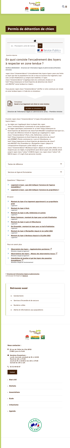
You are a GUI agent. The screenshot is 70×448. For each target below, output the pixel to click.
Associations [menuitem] (14, 392)
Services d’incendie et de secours (24, 300)
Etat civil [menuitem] (12, 380)
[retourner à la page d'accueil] (34, 6)
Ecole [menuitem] (11, 398)
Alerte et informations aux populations (26, 310)
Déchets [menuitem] (12, 386)
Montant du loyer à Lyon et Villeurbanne (26, 222)
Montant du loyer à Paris (20, 208)
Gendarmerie (16, 296)
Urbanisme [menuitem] (13, 405)
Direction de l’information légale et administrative (23, 274)
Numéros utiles (17, 305)
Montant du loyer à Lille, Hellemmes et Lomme (28, 213)
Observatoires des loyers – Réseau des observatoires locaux (34, 254)
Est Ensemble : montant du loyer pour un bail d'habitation (32, 226)
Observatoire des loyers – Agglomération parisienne (31, 249)
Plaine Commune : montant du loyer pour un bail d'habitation (34, 217)
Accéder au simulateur (35, 108)
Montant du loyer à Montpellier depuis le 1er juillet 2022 (32, 231)
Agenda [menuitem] (12, 411)
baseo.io (25, 276)
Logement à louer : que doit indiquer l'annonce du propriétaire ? (35, 190)
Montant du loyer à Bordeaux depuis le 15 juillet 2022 (30, 236)
